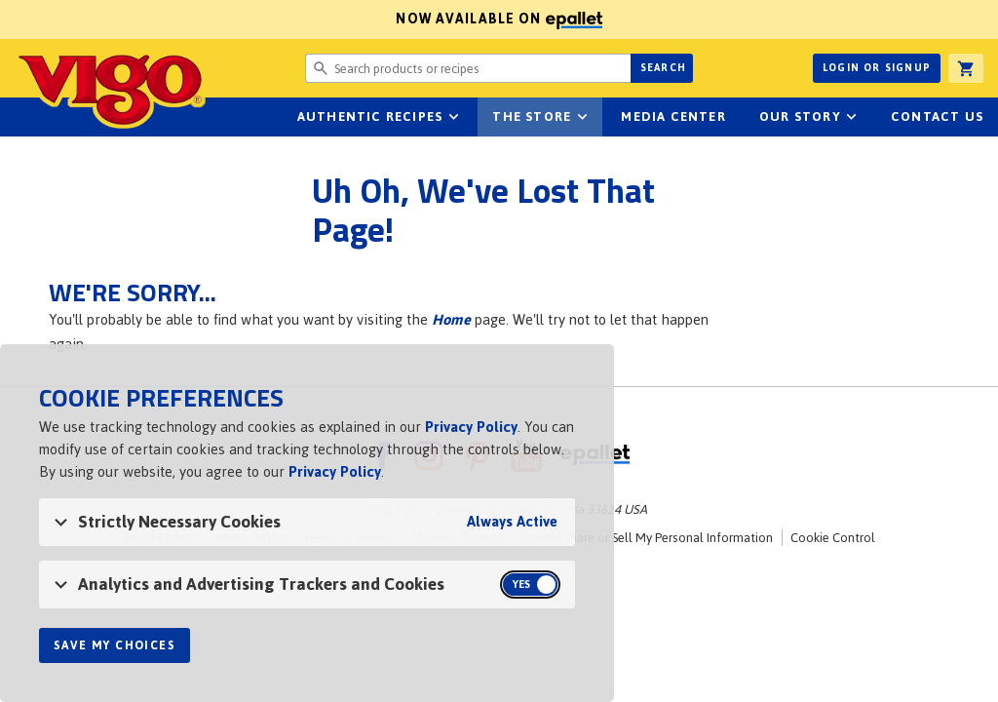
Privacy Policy (471, 426)
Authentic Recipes (369, 116)
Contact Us (937, 116)
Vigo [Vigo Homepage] (110, 90)
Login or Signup (877, 68)
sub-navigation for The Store (582, 117)
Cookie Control (832, 538)
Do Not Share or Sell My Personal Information (646, 538)
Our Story (800, 116)
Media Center (673, 116)
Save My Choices (114, 645)
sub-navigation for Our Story (851, 117)
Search (663, 68)
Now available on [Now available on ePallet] (301, 19)
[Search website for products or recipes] (468, 68)
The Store (531, 116)
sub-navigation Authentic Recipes (453, 117)
